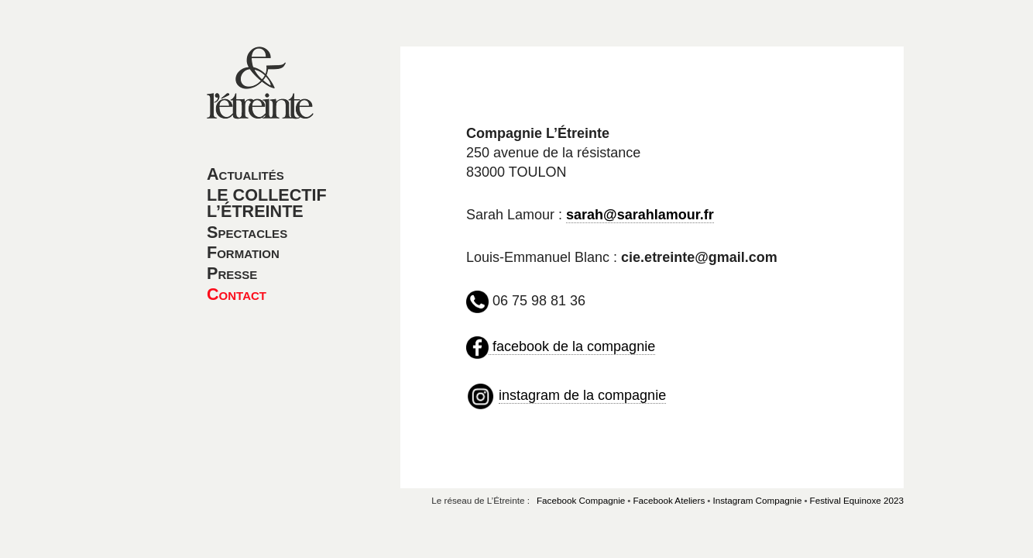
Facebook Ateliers (669, 500)
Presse (232, 273)
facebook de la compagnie (572, 346)
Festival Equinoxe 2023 (857, 500)
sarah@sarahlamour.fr (640, 214)
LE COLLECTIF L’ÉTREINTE (267, 203)
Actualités (245, 174)
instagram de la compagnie (582, 395)
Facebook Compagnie (581, 500)
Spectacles (247, 232)
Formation (243, 252)
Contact (236, 294)
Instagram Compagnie (756, 500)
